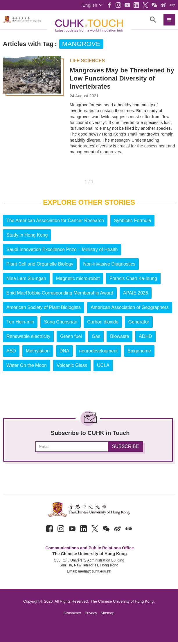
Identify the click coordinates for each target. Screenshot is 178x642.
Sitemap (107, 613)
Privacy (91, 613)
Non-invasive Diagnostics (109, 263)
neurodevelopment (98, 350)
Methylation (38, 350)
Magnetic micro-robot (78, 278)
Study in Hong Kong (27, 235)
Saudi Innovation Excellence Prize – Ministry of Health (62, 249)
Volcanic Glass (72, 365)
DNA (64, 350)
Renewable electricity (28, 336)
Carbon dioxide (102, 321)
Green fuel (71, 336)
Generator (138, 321)
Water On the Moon (26, 365)
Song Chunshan (60, 321)
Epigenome (139, 350)
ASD (11, 350)
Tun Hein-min (20, 321)
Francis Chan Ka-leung (133, 278)
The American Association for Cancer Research (55, 220)
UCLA (103, 365)
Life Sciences (87, 60)
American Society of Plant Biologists (43, 307)
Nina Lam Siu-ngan (26, 278)
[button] (92, 5)
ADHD (145, 336)
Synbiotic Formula (132, 220)
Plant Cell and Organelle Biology (39, 263)
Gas (96, 336)
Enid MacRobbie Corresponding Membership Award (59, 292)
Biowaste (119, 336)
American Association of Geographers (130, 307)
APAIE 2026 (135, 292)
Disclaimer (72, 613)
